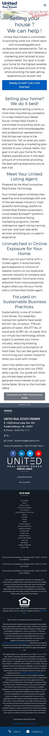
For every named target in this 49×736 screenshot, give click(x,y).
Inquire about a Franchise (24, 512)
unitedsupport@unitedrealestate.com (15, 643)
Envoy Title (24, 547)
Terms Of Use (32, 724)
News (25, 503)
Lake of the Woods (24, 538)
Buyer (24, 519)
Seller (25, 522)
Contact (24, 517)
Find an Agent (24, 524)
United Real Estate (24, 477)
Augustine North (25, 529)
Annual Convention (24, 508)
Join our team (24, 482)
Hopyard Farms (24, 536)
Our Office (24, 501)
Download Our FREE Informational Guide (24, 396)
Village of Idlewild (24, 545)
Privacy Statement (24, 526)
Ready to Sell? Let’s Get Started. (24, 85)
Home (24, 515)
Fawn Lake (24, 533)
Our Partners (24, 510)
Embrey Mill (24, 531)
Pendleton (24, 543)
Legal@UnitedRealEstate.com (31, 673)
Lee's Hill (24, 540)
